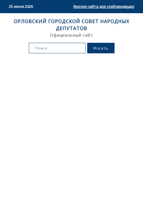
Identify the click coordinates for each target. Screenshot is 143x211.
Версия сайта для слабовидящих (103, 6)
